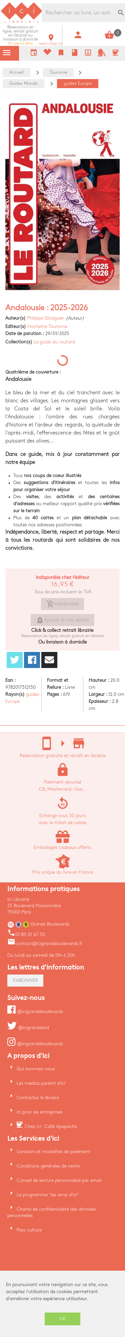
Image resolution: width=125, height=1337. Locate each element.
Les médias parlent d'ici (41, 1083)
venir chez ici (50, 42)
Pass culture (29, 1230)
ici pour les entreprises (40, 1112)
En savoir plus (20, 35)
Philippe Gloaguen (45, 318)
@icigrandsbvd (28, 1027)
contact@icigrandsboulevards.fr (45, 943)
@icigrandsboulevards (35, 1011)
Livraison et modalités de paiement (53, 1151)
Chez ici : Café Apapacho (51, 1126)
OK (62, 1319)
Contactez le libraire (38, 1097)
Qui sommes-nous (36, 1069)
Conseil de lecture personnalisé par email (59, 1180)
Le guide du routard (54, 342)
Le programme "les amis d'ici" (48, 1195)
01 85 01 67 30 (26, 934)
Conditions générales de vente (48, 1166)
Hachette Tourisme (47, 326)
